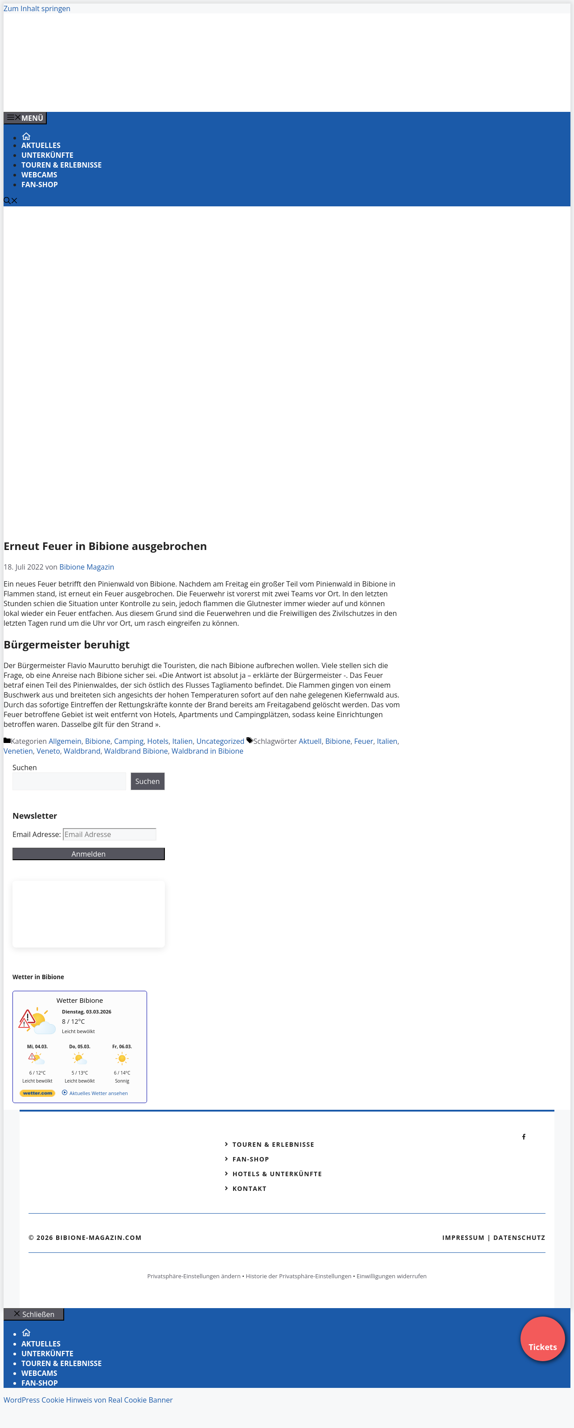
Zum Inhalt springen (37, 8)
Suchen (24, 767)
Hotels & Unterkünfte (277, 1173)
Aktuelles (41, 145)
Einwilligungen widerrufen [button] (391, 1276)
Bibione (98, 741)
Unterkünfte (47, 155)
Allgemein (65, 741)
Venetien (18, 751)
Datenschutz (519, 1237)
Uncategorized (221, 741)
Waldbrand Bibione (136, 751)
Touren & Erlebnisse (61, 165)
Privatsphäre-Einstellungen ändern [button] (193, 1276)
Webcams (39, 175)
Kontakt (250, 1188)
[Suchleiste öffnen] (11, 201)
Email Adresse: (37, 834)
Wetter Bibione (80, 1000)
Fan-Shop (39, 184)
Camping (129, 741)
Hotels (157, 741)
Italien (182, 741)
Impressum (463, 1237)
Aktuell (310, 741)
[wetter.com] (37, 1095)
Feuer (363, 741)
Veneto (48, 751)
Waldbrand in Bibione (207, 751)
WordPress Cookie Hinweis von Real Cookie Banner (88, 1400)
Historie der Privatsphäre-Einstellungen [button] (299, 1276)
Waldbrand (82, 751)
